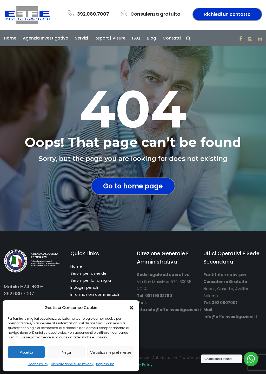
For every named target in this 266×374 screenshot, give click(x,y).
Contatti (172, 38)
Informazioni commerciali (94, 294)
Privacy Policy (141, 364)
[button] (131, 307)
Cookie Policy (38, 364)
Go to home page (133, 186)
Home (10, 38)
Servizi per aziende (88, 273)
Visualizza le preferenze (110, 352)
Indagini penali (84, 287)
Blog (151, 38)
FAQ (136, 38)
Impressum (105, 364)
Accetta (26, 352)
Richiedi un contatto (227, 14)
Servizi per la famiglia (90, 280)
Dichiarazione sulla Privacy (72, 364)
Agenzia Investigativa (45, 38)
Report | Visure (110, 38)
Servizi (81, 38)
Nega (66, 352)
